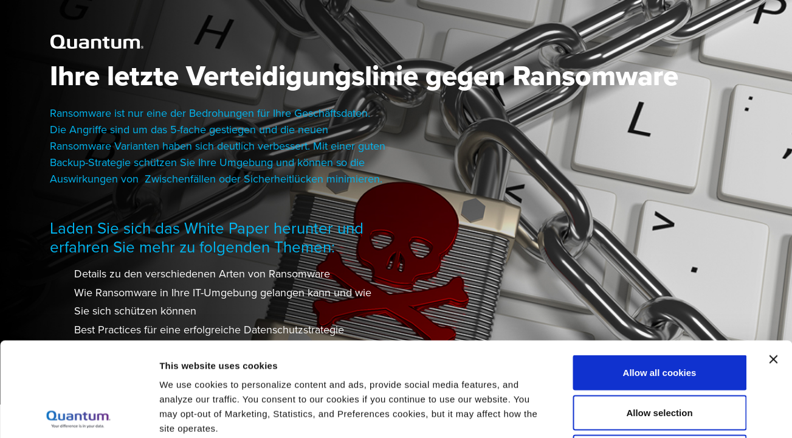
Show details (638, 414)
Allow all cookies (660, 278)
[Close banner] (773, 265)
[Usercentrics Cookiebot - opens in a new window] (79, 414)
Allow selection (659, 318)
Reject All (659, 358)
